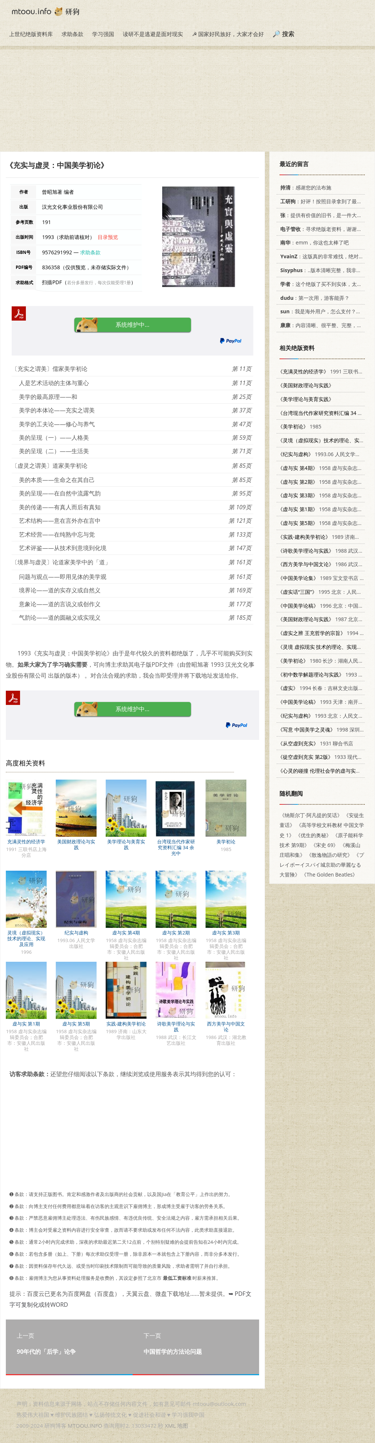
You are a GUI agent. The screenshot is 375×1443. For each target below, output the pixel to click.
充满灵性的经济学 (26, 841)
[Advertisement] (187, 101)
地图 (182, 1425)
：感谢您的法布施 (304, 187)
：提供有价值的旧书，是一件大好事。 (325, 215)
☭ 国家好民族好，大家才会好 (228, 34)
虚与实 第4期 (126, 932)
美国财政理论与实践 (76, 844)
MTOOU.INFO (85, 1425)
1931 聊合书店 (315, 743)
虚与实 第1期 (26, 1023)
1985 (299, 426)
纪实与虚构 (76, 932)
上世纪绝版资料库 (31, 34)
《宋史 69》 (325, 845)
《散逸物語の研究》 (329, 854)
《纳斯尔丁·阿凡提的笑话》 (311, 815)
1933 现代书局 (323, 756)
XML (170, 1425)
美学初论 (225, 841)
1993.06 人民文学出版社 (324, 454)
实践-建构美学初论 (126, 1023)
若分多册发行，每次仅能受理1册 (99, 282)
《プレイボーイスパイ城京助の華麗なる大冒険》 (322, 864)
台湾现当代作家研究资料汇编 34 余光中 (176, 847)
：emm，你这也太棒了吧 (313, 242)
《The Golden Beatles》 (329, 874)
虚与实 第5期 (76, 1023)
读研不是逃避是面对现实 (153, 34)
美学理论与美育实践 (126, 844)
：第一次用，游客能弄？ (313, 297)
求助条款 (72, 34)
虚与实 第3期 (226, 932)
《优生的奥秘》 (313, 835)
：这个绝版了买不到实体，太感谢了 (325, 284)
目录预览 (108, 237)
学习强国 (103, 34)
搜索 (288, 34)
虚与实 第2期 (176, 932)
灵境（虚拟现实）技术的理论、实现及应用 (26, 938)
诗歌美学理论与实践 (176, 1026)
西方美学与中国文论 (226, 1026)
